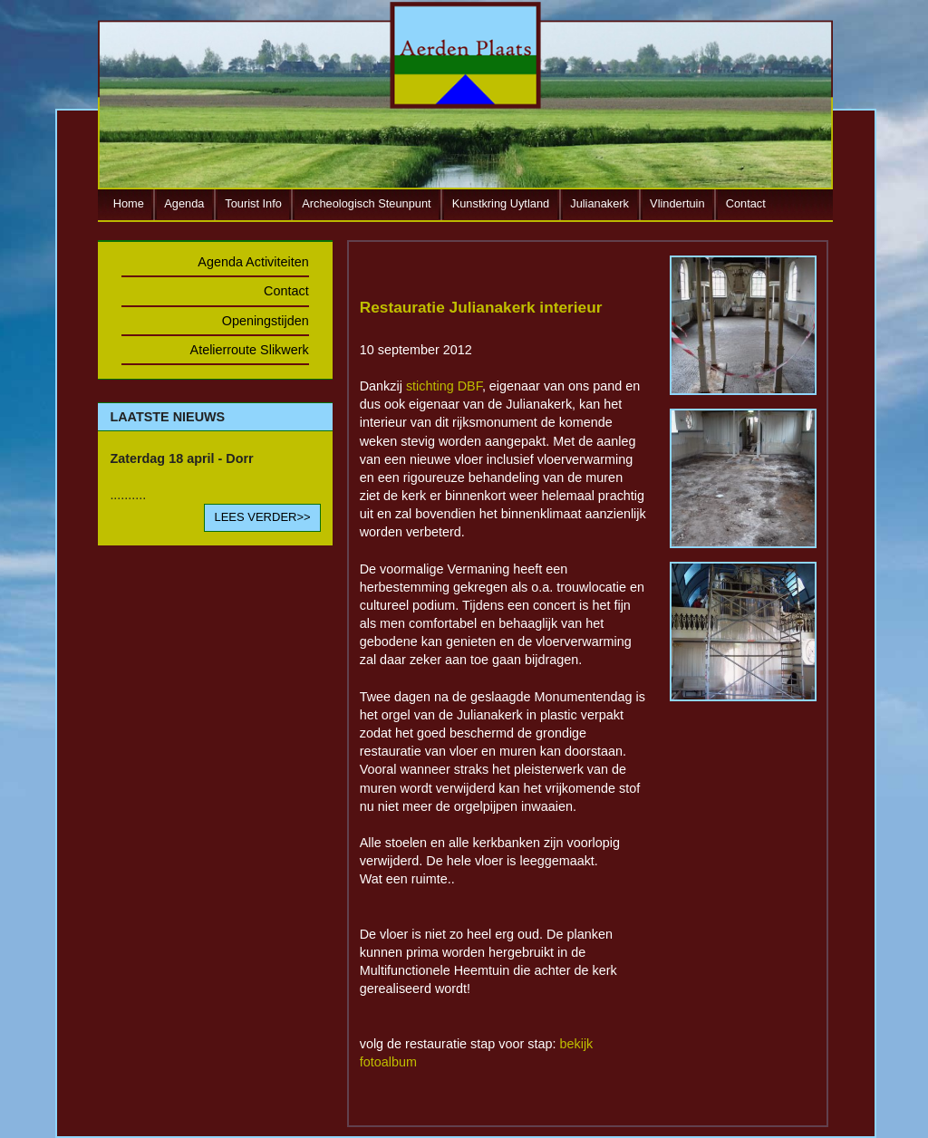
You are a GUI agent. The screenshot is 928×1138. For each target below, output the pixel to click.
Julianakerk (599, 204)
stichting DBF (444, 386)
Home (128, 204)
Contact (746, 204)
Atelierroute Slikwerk (249, 349)
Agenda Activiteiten (253, 262)
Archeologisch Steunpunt (366, 204)
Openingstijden (265, 320)
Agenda (184, 204)
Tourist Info (253, 204)
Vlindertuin (677, 204)
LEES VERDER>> (262, 517)
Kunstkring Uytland (500, 204)
